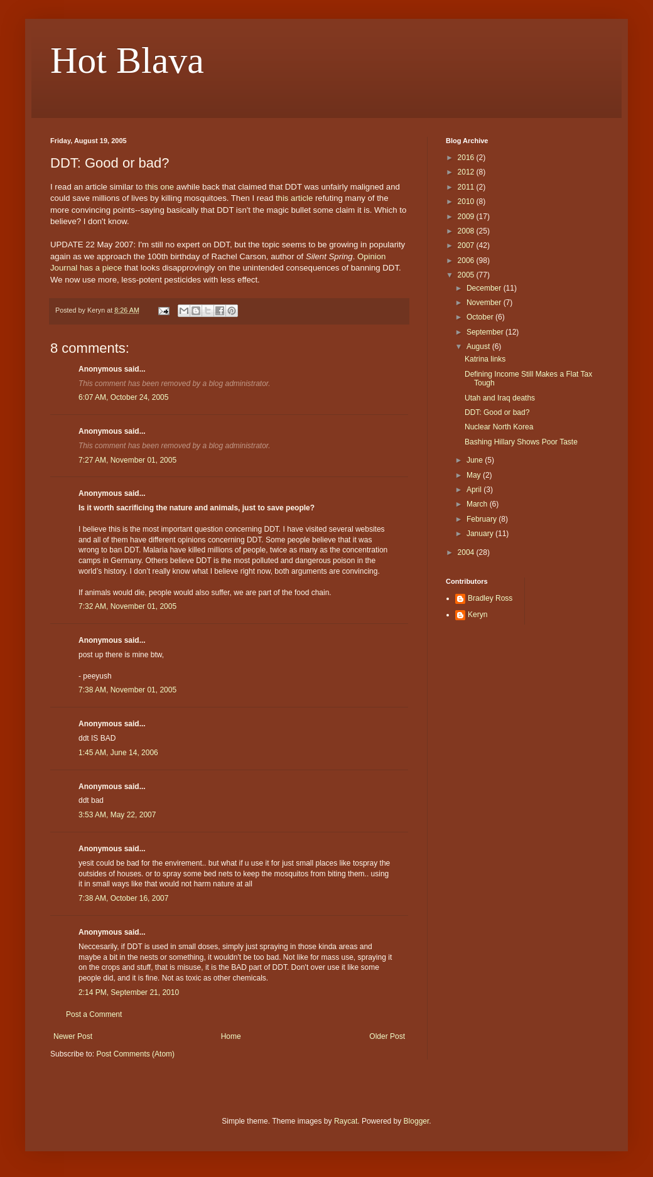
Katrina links (485, 359)
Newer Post (72, 1036)
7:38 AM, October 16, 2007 (123, 898)
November (485, 302)
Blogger (416, 1121)
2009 (467, 216)
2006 (467, 260)
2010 (467, 201)
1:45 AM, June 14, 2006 (118, 752)
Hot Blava (127, 60)
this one (159, 186)
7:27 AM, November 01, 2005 (127, 460)
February (483, 519)
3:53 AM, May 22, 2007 (117, 814)
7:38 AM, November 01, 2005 (127, 689)
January (481, 533)
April (475, 489)
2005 (467, 275)
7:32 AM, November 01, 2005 (127, 606)
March (478, 504)
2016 (467, 157)
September (486, 332)
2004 (467, 552)
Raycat (345, 1121)
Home (231, 1036)
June (476, 460)
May (475, 475)
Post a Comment (94, 1014)
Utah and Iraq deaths (500, 398)
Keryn (477, 614)
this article (294, 198)
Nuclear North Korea (499, 426)
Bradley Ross (490, 598)
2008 (467, 231)
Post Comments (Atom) (135, 1054)
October (481, 317)
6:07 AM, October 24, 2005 (123, 397)
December (485, 288)
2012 (467, 172)
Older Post (387, 1036)
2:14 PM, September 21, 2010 (128, 992)
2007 (467, 245)
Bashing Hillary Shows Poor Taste (521, 442)
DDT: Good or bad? (497, 412)
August (479, 346)
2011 (467, 187)
